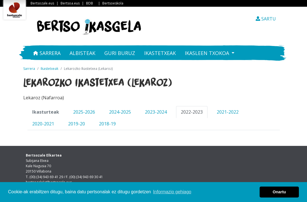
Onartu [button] (279, 192)
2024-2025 (120, 112)
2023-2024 (156, 112)
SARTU (266, 19)
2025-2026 (84, 112)
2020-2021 (43, 124)
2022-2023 (192, 112)
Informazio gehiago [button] (172, 191)
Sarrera (47, 53)
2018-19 (107, 124)
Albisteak (82, 53)
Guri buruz (119, 53)
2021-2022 (228, 112)
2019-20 (76, 124)
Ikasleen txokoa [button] (207, 53)
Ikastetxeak (160, 53)
